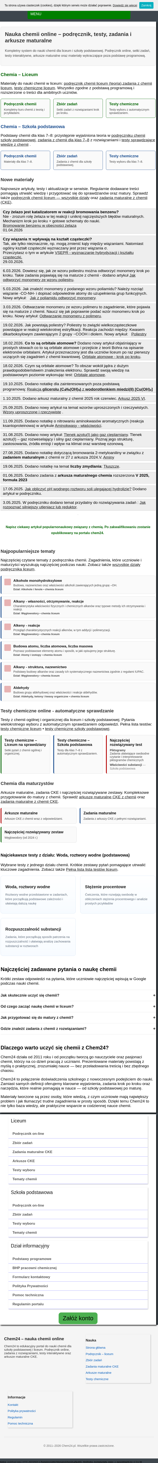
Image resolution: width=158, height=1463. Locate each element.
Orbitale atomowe (89, 375)
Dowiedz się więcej (125, 5)
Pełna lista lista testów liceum (91, 869)
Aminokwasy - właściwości (78, 425)
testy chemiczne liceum (34, 88)
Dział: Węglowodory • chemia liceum (36, 613)
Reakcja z (90, 389)
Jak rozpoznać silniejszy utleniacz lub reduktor (74, 504)
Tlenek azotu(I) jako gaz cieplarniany (96, 434)
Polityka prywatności (22, 1411)
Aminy (108, 457)
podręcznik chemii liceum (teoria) (92, 83)
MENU (35, 14)
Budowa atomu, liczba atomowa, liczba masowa (53, 646)
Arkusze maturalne (98, 1372)
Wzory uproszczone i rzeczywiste (32, 412)
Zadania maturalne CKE (102, 1366)
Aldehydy (21, 688)
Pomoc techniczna (20, 1423)
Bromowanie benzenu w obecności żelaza (39, 225)
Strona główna (95, 1347)
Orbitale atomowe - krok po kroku (111, 357)
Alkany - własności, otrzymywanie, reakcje (48, 601)
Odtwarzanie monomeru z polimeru (70, 316)
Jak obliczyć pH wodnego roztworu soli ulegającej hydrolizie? (78, 489)
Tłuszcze (111, 466)
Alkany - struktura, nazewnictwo (40, 667)
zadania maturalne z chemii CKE (29, 801)
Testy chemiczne (97, 1379)
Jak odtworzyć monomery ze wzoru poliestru (69, 277)
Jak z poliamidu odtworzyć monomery (62, 298)
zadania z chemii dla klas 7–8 (63, 140)
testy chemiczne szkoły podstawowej (77, 729)
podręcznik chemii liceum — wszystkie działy (50, 198)
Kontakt (13, 1404)
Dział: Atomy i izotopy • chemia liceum (37, 654)
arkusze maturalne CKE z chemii (107, 797)
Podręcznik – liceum (99, 1354)
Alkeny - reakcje (26, 625)
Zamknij (146, 5)
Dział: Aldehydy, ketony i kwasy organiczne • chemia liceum (51, 696)
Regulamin (15, 1417)
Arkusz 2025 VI (131, 398)
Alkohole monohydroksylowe (37, 581)
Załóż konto (78, 1318)
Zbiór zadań (94, 1360)
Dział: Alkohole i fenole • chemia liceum (38, 589)
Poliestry (138, 334)
